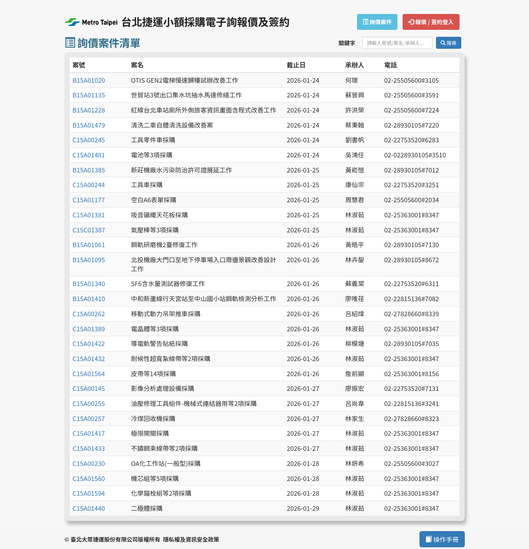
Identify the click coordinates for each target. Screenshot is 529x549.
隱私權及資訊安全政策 (191, 539)
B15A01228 (89, 109)
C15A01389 (89, 328)
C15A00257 (89, 418)
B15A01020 (89, 79)
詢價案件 (377, 22)
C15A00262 (89, 313)
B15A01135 (89, 94)
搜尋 (448, 42)
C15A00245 (89, 139)
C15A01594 (89, 492)
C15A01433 (89, 448)
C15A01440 (89, 508)
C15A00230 (89, 463)
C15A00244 (89, 184)
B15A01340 (89, 283)
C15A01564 (89, 373)
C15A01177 (89, 199)
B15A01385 (89, 169)
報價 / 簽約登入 (431, 22)
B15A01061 (89, 244)
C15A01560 (89, 478)
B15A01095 (89, 259)
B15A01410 (89, 298)
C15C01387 (89, 229)
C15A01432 (89, 358)
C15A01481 (89, 154)
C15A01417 (89, 433)
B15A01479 (89, 124)
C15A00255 (89, 403)
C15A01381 (89, 214)
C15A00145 (89, 388)
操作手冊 (441, 539)
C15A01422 (89, 343)
